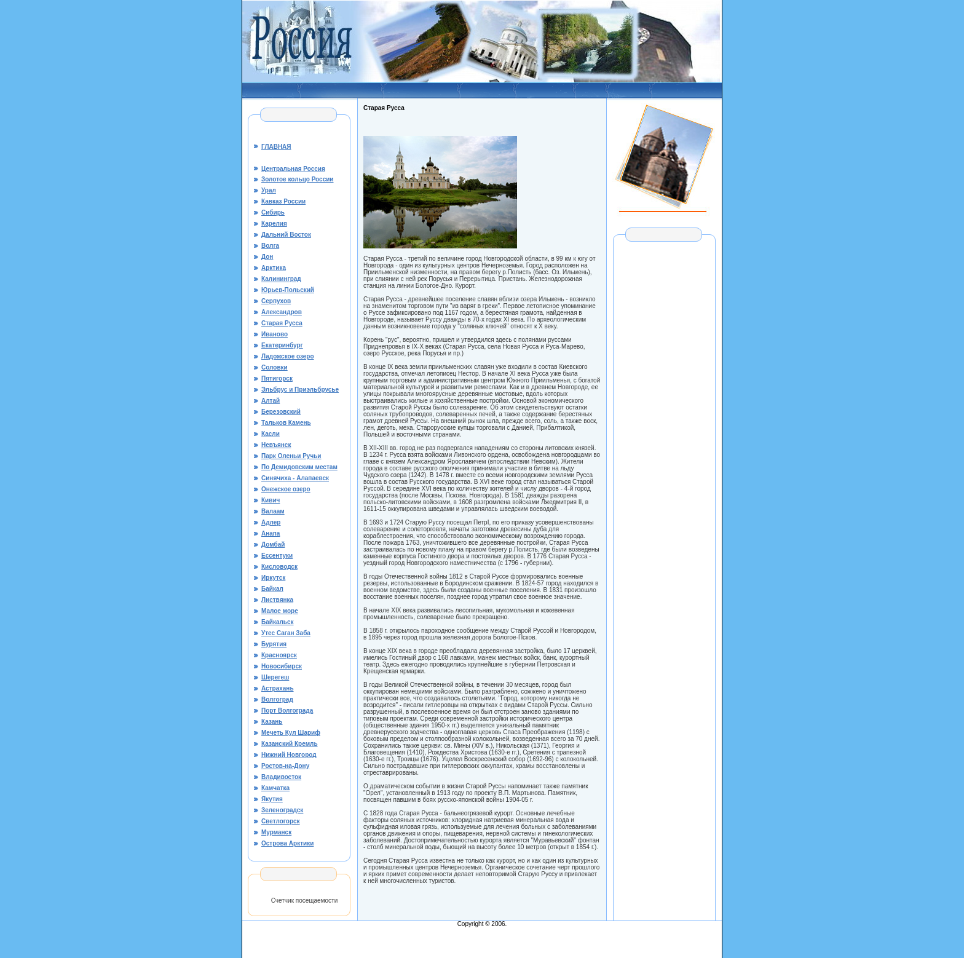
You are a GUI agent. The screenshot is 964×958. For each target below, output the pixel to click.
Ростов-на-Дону (285, 765)
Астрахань (277, 688)
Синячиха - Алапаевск (295, 478)
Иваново (274, 334)
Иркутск (273, 577)
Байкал (272, 588)
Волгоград (277, 699)
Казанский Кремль (289, 743)
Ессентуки (277, 555)
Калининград (281, 278)
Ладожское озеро (287, 356)
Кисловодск (279, 566)
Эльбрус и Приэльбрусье (300, 389)
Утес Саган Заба (285, 633)
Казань (272, 721)
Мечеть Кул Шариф (290, 732)
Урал (268, 190)
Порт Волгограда (287, 710)
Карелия (274, 223)
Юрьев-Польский (287, 290)
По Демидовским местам (299, 467)
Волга (270, 245)
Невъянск (276, 444)
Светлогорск (280, 821)
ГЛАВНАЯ (276, 146)
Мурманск (276, 832)
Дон (267, 256)
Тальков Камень (286, 422)
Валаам (273, 511)
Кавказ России (283, 201)
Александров (281, 312)
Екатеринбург (282, 345)
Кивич (270, 500)
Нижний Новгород (289, 754)
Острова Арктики (287, 843)
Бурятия (273, 644)
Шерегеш (275, 677)
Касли (270, 433)
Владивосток (281, 777)
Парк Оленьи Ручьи (291, 456)
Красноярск (279, 655)
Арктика (273, 267)
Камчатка (275, 788)
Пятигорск (277, 378)
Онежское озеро (285, 489)
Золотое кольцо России (297, 179)
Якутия (272, 799)
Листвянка (277, 599)
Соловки (274, 367)
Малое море (279, 611)
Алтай (270, 400)
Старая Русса (281, 323)
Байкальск (277, 622)
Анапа (270, 533)
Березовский (281, 411)
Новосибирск (281, 666)
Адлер (270, 522)
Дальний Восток (286, 234)
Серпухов (276, 301)
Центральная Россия (293, 168)
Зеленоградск (282, 810)
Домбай (273, 544)
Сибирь (273, 212)
